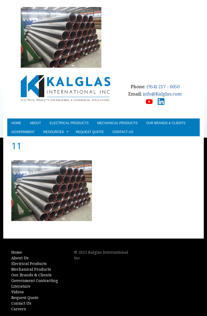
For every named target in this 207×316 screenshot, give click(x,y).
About (35, 123)
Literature (20, 286)
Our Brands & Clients (165, 123)
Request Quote (90, 132)
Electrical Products (69, 123)
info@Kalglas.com (162, 94)
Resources (56, 132)
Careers (18, 309)
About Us (20, 258)
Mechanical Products (117, 123)
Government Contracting (34, 280)
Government (23, 132)
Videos (17, 292)
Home (16, 123)
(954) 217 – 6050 (163, 86)
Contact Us (122, 132)
